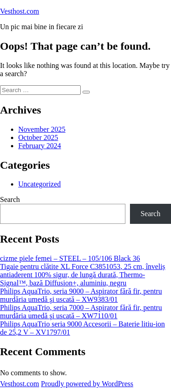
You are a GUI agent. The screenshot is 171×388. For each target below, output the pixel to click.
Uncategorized (39, 184)
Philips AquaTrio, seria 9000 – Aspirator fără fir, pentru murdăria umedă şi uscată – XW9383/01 (81, 295)
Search (10, 199)
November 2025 (42, 129)
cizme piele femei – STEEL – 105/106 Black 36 (70, 258)
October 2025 (38, 137)
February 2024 (39, 146)
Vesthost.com (19, 11)
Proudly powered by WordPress (87, 384)
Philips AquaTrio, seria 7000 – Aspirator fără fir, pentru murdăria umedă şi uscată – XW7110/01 (81, 312)
